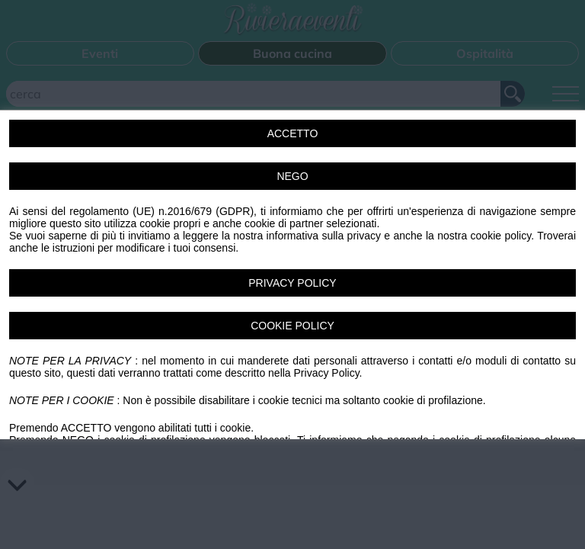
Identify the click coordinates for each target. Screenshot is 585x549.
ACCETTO (292, 133)
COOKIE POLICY (292, 325)
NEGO (292, 176)
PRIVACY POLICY (292, 283)
